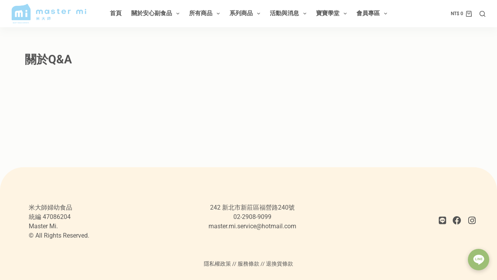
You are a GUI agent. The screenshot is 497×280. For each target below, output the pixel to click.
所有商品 (206, 13)
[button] (478, 259)
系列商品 (246, 13)
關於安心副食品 (156, 13)
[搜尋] (482, 14)
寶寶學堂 (333, 13)
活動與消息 (289, 13)
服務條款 (248, 264)
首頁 (116, 13)
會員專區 (373, 13)
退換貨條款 (279, 264)
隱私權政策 (217, 264)
